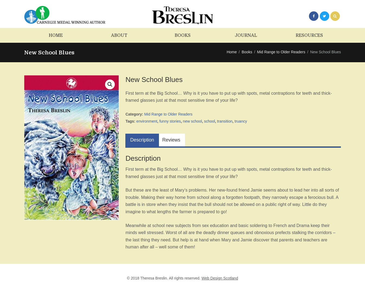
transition (225, 121)
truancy (240, 121)
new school (192, 121)
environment (146, 121)
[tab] (142, 140)
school (209, 121)
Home (232, 52)
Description (142, 140)
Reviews (171, 140)
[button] (110, 84)
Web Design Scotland (219, 278)
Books (247, 52)
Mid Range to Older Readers (281, 52)
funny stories (170, 121)
